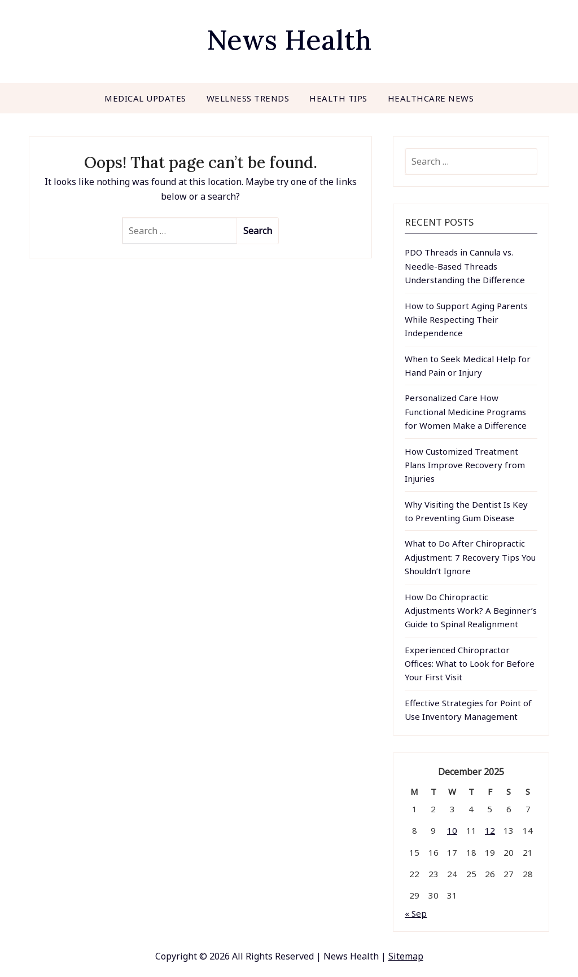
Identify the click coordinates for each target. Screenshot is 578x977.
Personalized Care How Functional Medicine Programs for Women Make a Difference (466, 411)
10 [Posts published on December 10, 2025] (452, 830)
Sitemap (405, 956)
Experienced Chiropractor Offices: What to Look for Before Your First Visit (470, 663)
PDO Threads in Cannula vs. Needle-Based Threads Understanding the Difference (465, 266)
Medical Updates (145, 98)
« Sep (416, 913)
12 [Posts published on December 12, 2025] (490, 830)
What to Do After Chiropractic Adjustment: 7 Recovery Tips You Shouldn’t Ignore (470, 557)
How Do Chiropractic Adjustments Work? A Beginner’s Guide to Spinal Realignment (471, 610)
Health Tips (338, 98)
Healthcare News (431, 98)
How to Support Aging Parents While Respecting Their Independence (466, 319)
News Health (289, 40)
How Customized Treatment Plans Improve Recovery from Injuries (465, 465)
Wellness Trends (248, 98)
